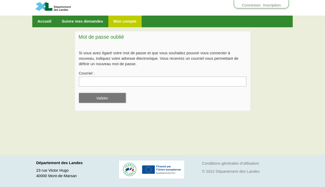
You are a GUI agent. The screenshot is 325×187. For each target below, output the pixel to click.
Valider (102, 98)
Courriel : (87, 73)
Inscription (272, 5)
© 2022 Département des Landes (231, 171)
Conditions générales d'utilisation (230, 163)
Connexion (251, 5)
